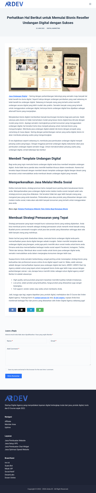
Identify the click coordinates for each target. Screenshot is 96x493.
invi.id (7, 463)
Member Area (10, 424)
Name (10, 341)
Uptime (8, 427)
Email (53, 341)
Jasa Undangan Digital (18, 96)
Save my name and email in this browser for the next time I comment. (31, 369)
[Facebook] (12, 310)
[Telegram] (30, 310)
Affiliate (8, 421)
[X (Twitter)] (21, 310)
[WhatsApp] (40, 310)
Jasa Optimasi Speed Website (17, 449)
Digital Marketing (53, 28)
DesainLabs (9, 475)
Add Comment (13, 348)
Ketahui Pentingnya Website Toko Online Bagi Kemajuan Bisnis (43, 209)
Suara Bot (9, 466)
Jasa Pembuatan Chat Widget (17, 446)
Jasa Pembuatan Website (15, 440)
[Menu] (90, 4)
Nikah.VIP (9, 469)
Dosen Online (10, 478)
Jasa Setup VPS (11, 443)
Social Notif (9, 472)
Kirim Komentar (13, 376)
